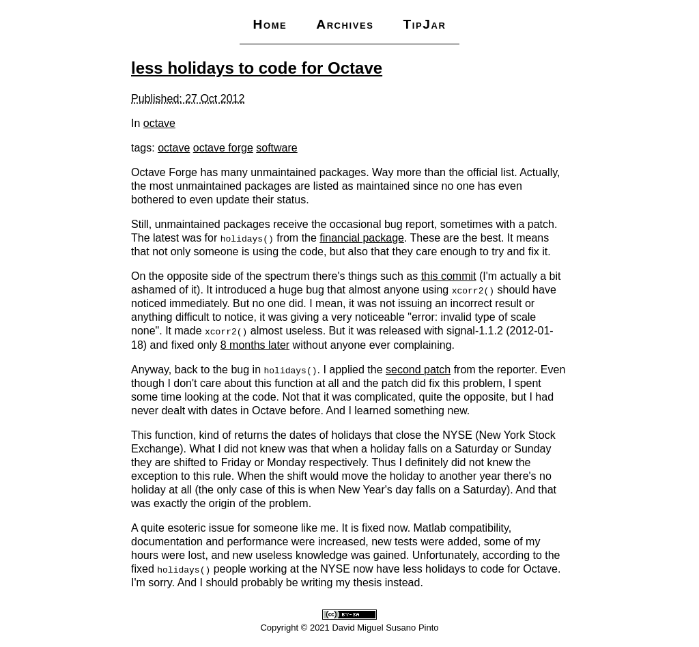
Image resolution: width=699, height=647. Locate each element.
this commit (448, 276)
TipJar (424, 24)
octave (159, 123)
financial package (361, 238)
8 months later (254, 344)
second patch (418, 369)
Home (270, 24)
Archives (344, 24)
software (276, 148)
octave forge (223, 148)
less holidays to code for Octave (256, 68)
